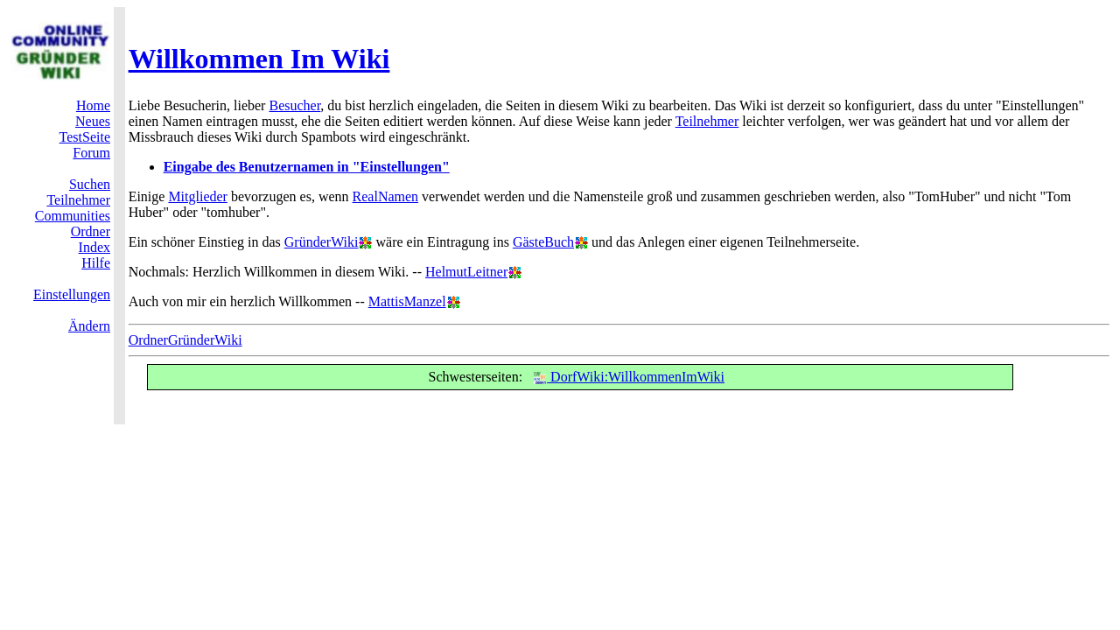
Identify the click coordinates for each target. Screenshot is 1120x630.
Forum (91, 152)
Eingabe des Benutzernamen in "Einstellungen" (307, 166)
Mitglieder (198, 196)
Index (94, 247)
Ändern (89, 325)
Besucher (294, 105)
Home (93, 105)
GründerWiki (321, 241)
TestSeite (85, 137)
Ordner (90, 231)
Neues (92, 121)
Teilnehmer (78, 199)
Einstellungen (71, 294)
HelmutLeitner (466, 271)
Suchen (89, 184)
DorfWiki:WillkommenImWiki (628, 376)
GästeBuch (543, 241)
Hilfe (95, 263)
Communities (72, 215)
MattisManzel (407, 301)
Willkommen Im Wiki (259, 58)
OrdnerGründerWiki (185, 339)
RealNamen (386, 196)
